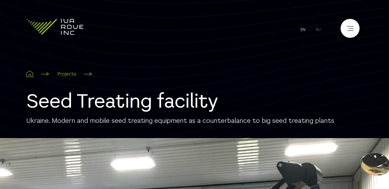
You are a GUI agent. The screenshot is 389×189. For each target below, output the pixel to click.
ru (318, 29)
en (303, 29)
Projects (66, 74)
